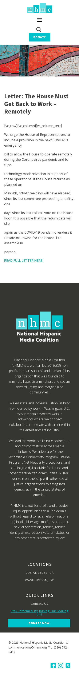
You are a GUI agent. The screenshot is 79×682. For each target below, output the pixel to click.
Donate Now (39, 623)
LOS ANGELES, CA (39, 572)
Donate (39, 37)
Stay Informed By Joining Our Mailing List (39, 612)
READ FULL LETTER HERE (23, 260)
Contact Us (39, 603)
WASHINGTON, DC (39, 580)
